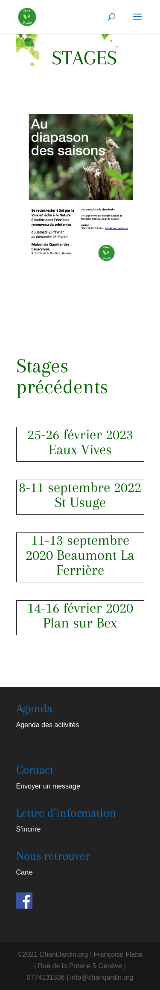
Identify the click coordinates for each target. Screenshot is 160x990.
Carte (24, 872)
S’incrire (28, 829)
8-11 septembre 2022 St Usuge (80, 494)
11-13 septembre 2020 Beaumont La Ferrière (80, 555)
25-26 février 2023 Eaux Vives (80, 442)
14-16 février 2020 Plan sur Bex (80, 615)
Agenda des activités (47, 724)
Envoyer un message (48, 786)
